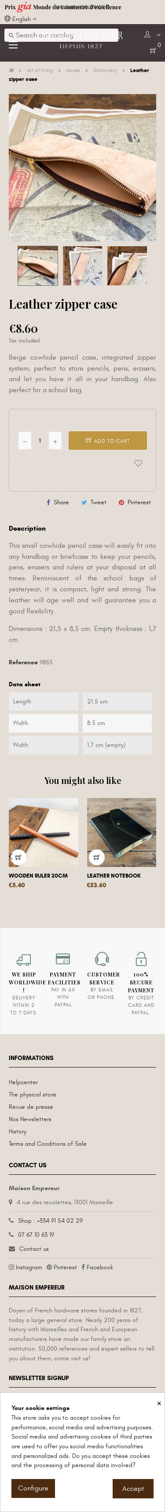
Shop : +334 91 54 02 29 (50, 1220)
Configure (33, 1488)
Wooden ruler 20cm (38, 875)
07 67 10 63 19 (36, 1235)
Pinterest (139, 502)
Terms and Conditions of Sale (48, 1144)
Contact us (34, 1249)
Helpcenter (23, 1082)
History (17, 1131)
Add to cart (108, 441)
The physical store (32, 1094)
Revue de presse (31, 1107)
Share (61, 502)
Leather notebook (114, 875)
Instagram (29, 1267)
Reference (23, 662)
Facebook (100, 1267)
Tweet (98, 502)
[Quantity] (40, 440)
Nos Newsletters (30, 1119)
